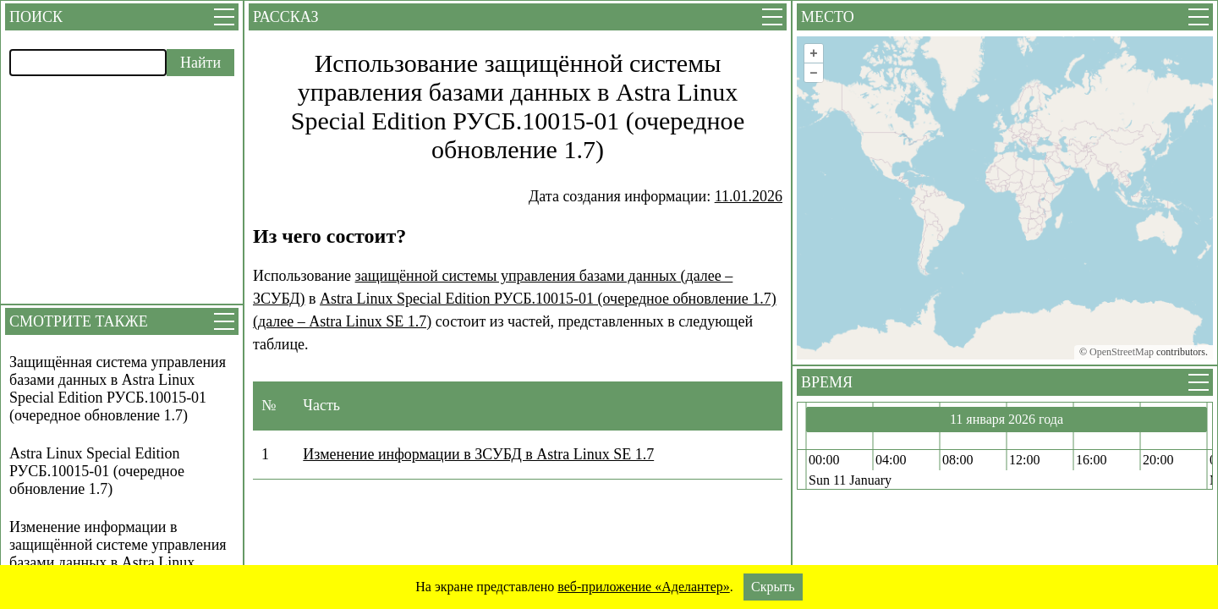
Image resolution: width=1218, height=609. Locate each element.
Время (827, 382)
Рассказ (285, 16)
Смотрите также (78, 321)
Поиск (36, 16)
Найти (200, 62)
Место (827, 16)
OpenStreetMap (1121, 352)
